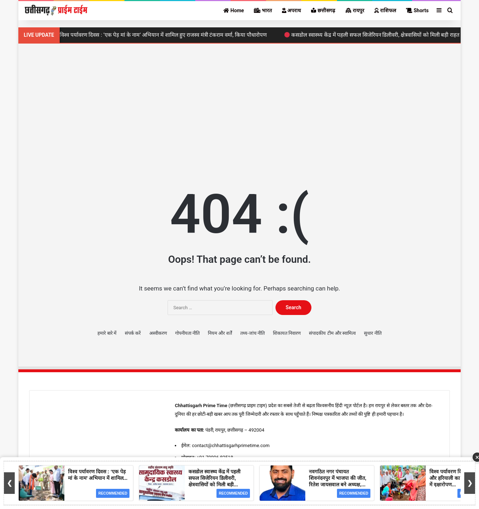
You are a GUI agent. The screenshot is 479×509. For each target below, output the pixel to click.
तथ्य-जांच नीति (252, 333)
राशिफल (385, 10)
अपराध (291, 10)
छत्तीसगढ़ (323, 10)
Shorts (417, 10)
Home (233, 10)
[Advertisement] (239, 104)
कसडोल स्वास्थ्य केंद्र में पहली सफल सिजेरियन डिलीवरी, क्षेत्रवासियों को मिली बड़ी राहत (375, 35)
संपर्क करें (133, 333)
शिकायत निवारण (287, 333)
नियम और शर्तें (220, 333)
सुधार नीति (372, 333)
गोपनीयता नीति (187, 333)
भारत (263, 10)
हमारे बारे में (106, 333)
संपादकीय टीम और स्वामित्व (332, 333)
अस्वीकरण (158, 333)
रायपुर (354, 10)
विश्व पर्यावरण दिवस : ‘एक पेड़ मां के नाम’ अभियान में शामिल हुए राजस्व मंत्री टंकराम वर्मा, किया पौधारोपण (163, 35)
